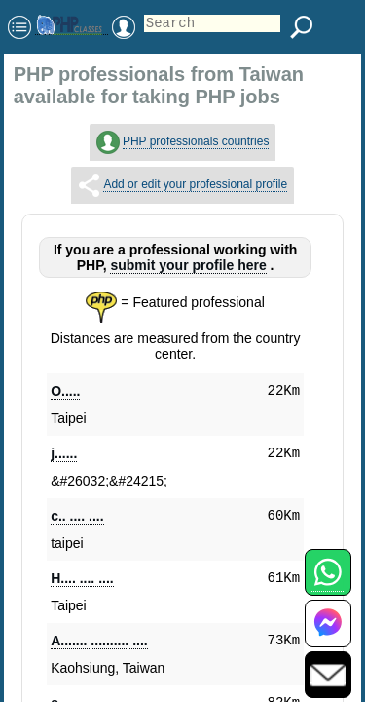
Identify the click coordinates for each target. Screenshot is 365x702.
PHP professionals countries (196, 141)
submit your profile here (188, 265)
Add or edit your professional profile (195, 184)
